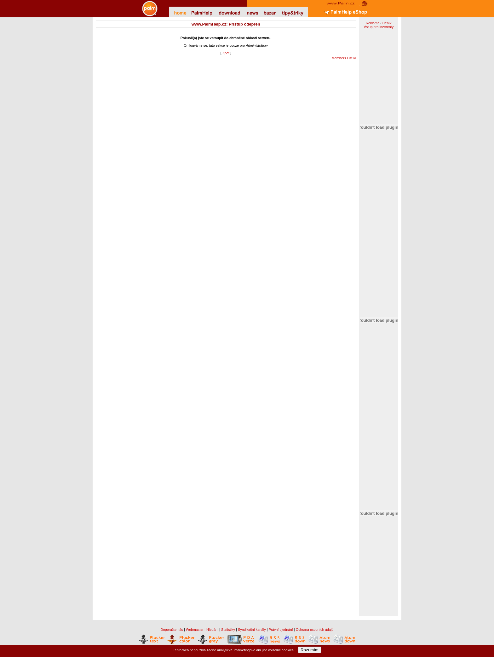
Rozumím (310, 650)
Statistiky (228, 629)
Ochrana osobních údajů (315, 629)
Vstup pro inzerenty (378, 27)
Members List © (343, 58)
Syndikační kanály (252, 629)
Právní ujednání (281, 629)
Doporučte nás (171, 629)
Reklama (372, 23)
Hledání (212, 629)
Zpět (225, 53)
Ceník (387, 23)
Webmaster (195, 629)
